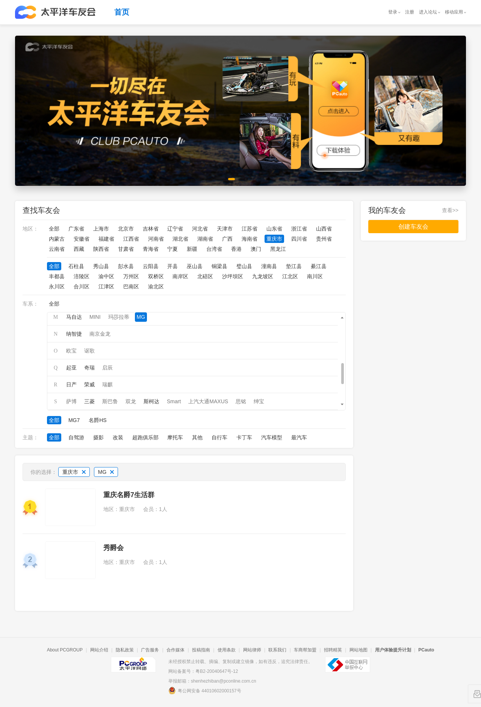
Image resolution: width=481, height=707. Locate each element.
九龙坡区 (262, 276)
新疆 (192, 249)
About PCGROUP (65, 650)
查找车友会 (41, 210)
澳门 (256, 249)
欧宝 (71, 351)
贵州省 (324, 239)
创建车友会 (413, 226)
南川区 (315, 276)
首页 (121, 12)
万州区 (131, 276)
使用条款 (227, 650)
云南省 (57, 249)
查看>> (450, 210)
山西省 (324, 229)
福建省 (106, 239)
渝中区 (106, 276)
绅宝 (259, 401)
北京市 (126, 229)
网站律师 (252, 650)
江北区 (290, 276)
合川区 (81, 286)
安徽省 (81, 239)
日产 (71, 384)
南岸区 (180, 276)
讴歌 (89, 351)
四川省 (299, 239)
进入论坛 (428, 12)
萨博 (71, 401)
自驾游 (76, 437)
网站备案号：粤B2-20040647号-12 (203, 671)
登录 (392, 12)
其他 (197, 437)
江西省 (131, 239)
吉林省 (151, 229)
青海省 (151, 249)
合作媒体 (175, 650)
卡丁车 (244, 437)
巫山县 (195, 266)
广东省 (76, 229)
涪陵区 (81, 276)
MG (141, 317)
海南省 (249, 239)
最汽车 (299, 437)
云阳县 (151, 266)
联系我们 (277, 650)
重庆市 (274, 239)
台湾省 (214, 249)
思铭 (241, 401)
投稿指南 (201, 650)
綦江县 (319, 266)
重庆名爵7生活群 (128, 495)
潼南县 (269, 266)
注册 (409, 12)
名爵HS (97, 420)
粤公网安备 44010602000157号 (204, 690)
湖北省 (180, 239)
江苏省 (249, 229)
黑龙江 (278, 249)
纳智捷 (74, 334)
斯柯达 (151, 401)
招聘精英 (333, 650)
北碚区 (205, 276)
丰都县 (57, 276)
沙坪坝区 (232, 276)
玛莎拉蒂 (118, 317)
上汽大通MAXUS (208, 401)
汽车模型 (271, 437)
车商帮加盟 (305, 650)
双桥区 (156, 276)
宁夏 (172, 249)
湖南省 (205, 239)
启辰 (107, 368)
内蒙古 (57, 239)
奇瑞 (89, 368)
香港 (236, 249)
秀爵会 (113, 548)
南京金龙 (99, 334)
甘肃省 (126, 249)
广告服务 (150, 650)
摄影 (98, 437)
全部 (54, 229)
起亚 (71, 368)
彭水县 (126, 266)
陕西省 (101, 249)
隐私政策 (125, 650)
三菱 (89, 401)
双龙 (131, 401)
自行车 (219, 437)
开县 (172, 266)
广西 (227, 239)
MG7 (74, 420)
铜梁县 (219, 266)
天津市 (225, 229)
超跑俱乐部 (145, 437)
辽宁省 (175, 229)
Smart (174, 401)
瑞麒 (107, 384)
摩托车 (175, 437)
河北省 (200, 229)
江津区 (106, 286)
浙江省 (299, 229)
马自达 (74, 317)
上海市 (101, 229)
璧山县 (244, 266)
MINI (95, 317)
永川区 (57, 286)
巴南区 (131, 286)
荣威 (89, 384)
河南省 (156, 239)
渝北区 (156, 286)
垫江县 (294, 266)
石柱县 (76, 266)
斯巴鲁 (110, 401)
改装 (118, 437)
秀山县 (101, 266)
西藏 (79, 249)
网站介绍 (99, 650)
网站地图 (358, 650)
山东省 (274, 229)
